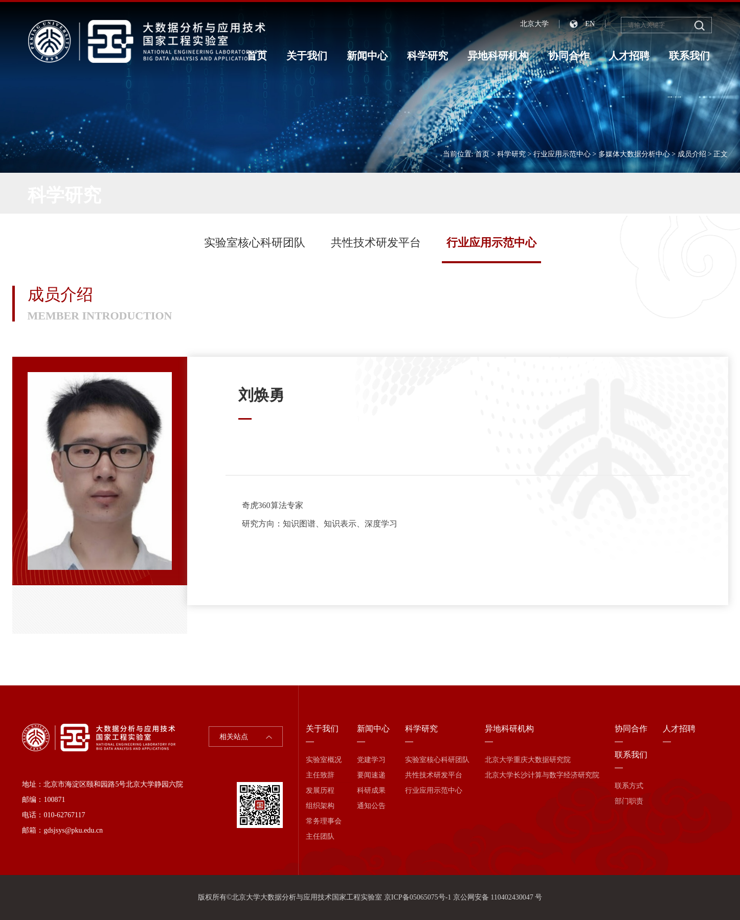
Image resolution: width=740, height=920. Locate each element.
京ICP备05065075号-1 (417, 897)
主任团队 (320, 836)
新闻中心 (367, 55)
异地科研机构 (498, 55)
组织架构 (320, 806)
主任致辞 (320, 775)
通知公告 (371, 806)
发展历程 (320, 790)
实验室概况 (324, 760)
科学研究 (427, 55)
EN (590, 24)
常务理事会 (324, 821)
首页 (256, 55)
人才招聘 (629, 55)
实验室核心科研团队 (254, 242)
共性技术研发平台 (376, 242)
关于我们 (306, 55)
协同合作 (568, 55)
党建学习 (371, 760)
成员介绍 (692, 154)
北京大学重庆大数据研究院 (528, 760)
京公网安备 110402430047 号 (497, 897)
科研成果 (371, 790)
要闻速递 (371, 775)
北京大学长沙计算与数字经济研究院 (542, 775)
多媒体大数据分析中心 (634, 154)
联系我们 (689, 55)
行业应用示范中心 (562, 154)
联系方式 (629, 786)
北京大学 (534, 24)
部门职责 (629, 801)
